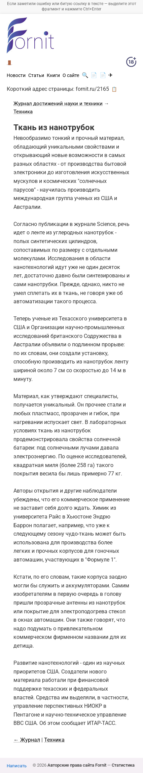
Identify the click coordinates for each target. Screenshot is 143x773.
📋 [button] (114, 89)
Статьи (36, 75)
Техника (23, 112)
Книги (53, 75)
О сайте (71, 75)
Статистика (123, 765)
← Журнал (26, 740)
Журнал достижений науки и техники (58, 104)
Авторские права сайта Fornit (76, 765)
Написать (17, 765)
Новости (16, 75)
